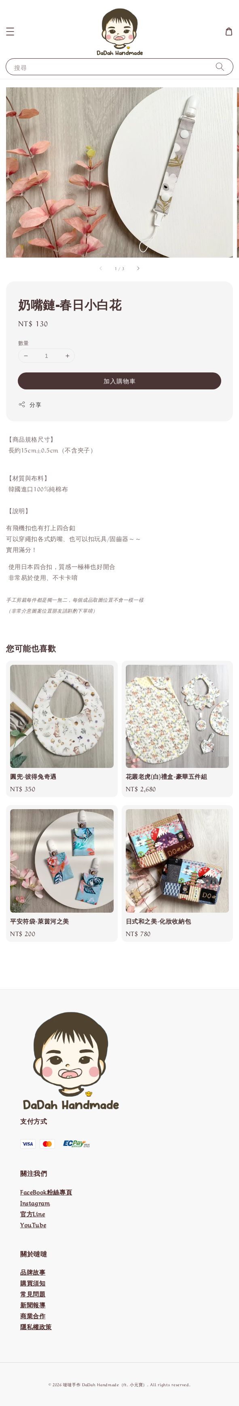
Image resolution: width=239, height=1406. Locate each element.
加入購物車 (120, 380)
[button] (10, 31)
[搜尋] (220, 66)
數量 (23, 342)
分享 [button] (29, 404)
